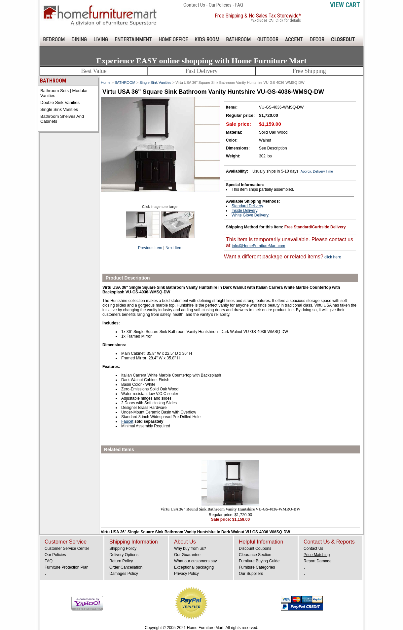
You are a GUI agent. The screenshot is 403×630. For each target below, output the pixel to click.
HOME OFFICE (173, 39)
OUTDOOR (267, 39)
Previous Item (150, 248)
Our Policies (220, 5)
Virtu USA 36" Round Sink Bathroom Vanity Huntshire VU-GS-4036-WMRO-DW (231, 509)
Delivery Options (123, 554)
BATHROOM (238, 39)
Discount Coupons (255, 548)
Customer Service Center (67, 548)
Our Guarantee (187, 554)
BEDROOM (54, 39)
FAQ (239, 5)
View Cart (345, 5)
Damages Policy (123, 573)
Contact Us (194, 5)
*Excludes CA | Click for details (276, 20)
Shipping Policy (122, 548)
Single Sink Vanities (59, 109)
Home (105, 82)
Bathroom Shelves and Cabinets (62, 119)
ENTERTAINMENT (133, 39)
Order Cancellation (125, 567)
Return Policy (121, 561)
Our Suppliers (251, 573)
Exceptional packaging (194, 567)
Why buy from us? (190, 548)
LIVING (100, 39)
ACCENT (294, 39)
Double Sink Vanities (60, 102)
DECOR (317, 39)
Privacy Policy (186, 573)
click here (332, 257)
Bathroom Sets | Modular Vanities (64, 93)
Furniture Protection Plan (67, 567)
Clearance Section (255, 554)
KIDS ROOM (207, 39)
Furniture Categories (257, 567)
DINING (79, 39)
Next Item (173, 248)
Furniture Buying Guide (259, 561)
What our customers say (195, 561)
